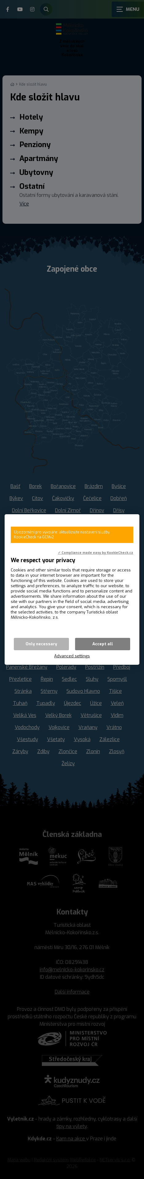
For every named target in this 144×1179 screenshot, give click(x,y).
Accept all (102, 644)
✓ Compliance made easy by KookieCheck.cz (95, 552)
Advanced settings (72, 656)
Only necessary (41, 644)
